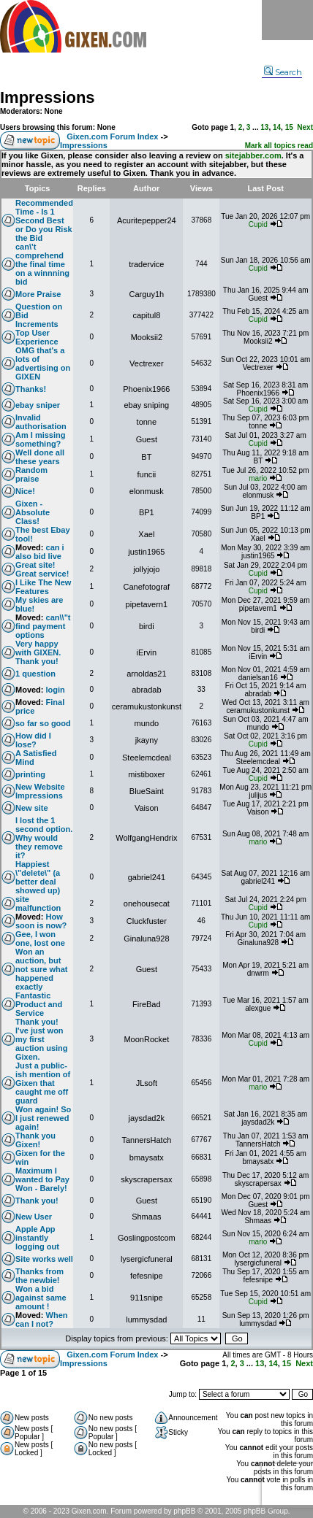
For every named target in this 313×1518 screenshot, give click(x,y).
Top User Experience (37, 337)
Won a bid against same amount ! (41, 1297)
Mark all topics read (279, 146)
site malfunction (38, 903)
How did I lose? (33, 740)
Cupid (258, 224)
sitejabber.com (253, 155)
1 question (35, 673)
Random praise (31, 474)
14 (277, 127)
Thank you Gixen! (35, 1140)
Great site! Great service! (42, 569)
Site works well (44, 1259)
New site (31, 808)
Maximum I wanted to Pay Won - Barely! (42, 1179)
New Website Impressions (40, 791)
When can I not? (41, 1319)
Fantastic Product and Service (38, 1004)
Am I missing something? (40, 439)
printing (30, 774)
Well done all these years (39, 457)
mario (258, 478)
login (55, 689)
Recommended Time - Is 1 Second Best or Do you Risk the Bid (44, 220)
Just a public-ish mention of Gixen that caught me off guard (42, 1083)
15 (289, 127)
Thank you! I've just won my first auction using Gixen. (41, 1039)
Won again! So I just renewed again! (43, 1118)
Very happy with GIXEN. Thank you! (38, 652)
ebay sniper (37, 405)
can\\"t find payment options (43, 626)
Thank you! (37, 1200)
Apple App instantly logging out (37, 1238)
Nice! (25, 491)
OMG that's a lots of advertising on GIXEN (42, 363)
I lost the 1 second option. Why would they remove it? (43, 838)
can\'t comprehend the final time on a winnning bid (42, 264)
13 (264, 127)
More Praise (38, 294)
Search (283, 72)
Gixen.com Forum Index (112, 136)
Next (305, 127)
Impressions (47, 97)
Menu (287, 20)
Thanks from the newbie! (39, 1275)
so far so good (43, 723)
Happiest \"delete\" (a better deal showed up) (37, 877)
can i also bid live (39, 551)
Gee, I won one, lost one (40, 938)
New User (33, 1216)
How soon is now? (41, 921)
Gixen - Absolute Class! (32, 512)
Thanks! (30, 389)
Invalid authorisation (41, 422)
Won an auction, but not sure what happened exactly (41, 969)
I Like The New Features (43, 587)
